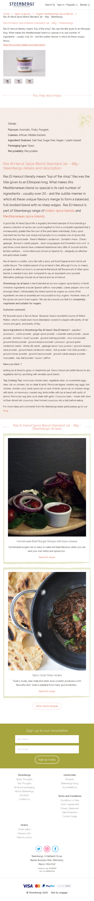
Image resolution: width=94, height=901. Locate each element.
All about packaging (24, 787)
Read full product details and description (24, 45)
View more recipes (47, 706)
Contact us (24, 799)
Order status (24, 829)
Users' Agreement (70, 804)
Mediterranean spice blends (24, 216)
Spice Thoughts (24, 779)
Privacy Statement (70, 808)
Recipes (70, 779)
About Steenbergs (24, 791)
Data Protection (70, 812)
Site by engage (59, 892)
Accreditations (69, 787)
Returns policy (24, 837)
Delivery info (24, 833)
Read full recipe (47, 557)
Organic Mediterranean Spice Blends (54, 14)
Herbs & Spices (23, 14)
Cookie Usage (69, 816)
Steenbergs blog (69, 783)
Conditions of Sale (69, 800)
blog (5, 410)
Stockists (24, 795)
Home (6, 14)
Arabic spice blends (60, 211)
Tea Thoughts (24, 783)
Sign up (47, 759)
